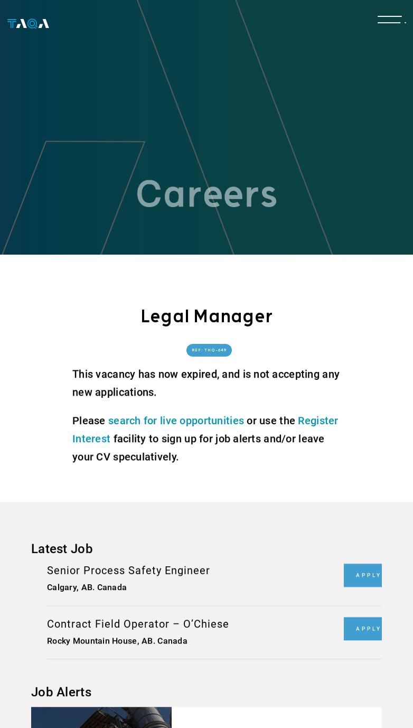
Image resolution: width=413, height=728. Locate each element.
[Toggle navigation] (390, 22)
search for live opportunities (176, 420)
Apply (369, 575)
